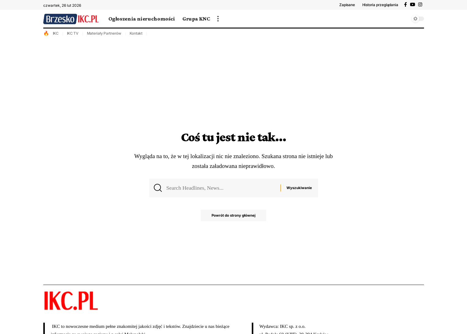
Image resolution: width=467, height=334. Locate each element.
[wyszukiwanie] (404, 18)
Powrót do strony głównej (233, 217)
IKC (56, 33)
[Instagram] (420, 5)
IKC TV (73, 33)
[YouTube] (412, 5)
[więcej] (218, 18)
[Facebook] (405, 5)
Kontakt (136, 33)
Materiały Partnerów (104, 33)
